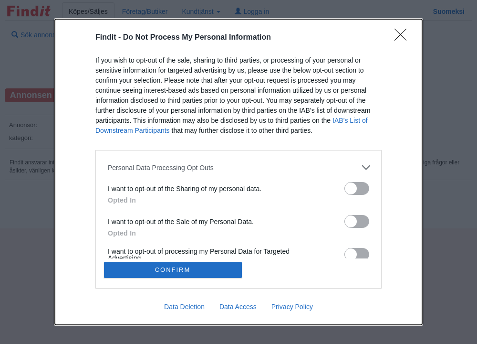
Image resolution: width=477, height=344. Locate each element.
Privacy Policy (292, 307)
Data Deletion (184, 307)
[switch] (356, 188)
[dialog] (238, 172)
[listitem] (238, 167)
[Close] (403, 38)
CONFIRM (173, 269)
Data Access (238, 307)
